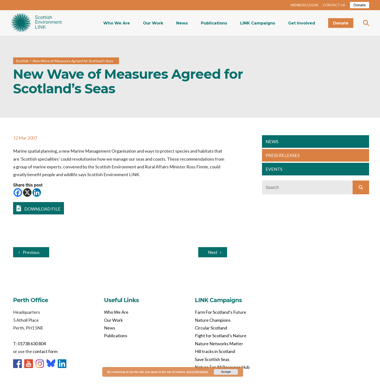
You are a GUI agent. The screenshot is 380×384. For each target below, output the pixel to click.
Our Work (153, 23)
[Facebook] (18, 192)
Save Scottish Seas (212, 359)
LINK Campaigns (257, 23)
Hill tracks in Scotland (215, 351)
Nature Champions (212, 320)
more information (197, 371)
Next (212, 252)
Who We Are (116, 23)
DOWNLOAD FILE (38, 208)
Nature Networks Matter (219, 343)
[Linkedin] (36, 192)
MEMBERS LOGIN (304, 5)
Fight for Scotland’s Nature (220, 335)
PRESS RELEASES (283, 155)
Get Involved (301, 23)
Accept (226, 372)
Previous (31, 252)
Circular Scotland (211, 327)
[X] (27, 192)
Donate (359, 4)
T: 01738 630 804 (29, 343)
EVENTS (274, 169)
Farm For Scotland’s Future (220, 312)
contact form (45, 351)
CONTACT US (334, 5)
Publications (214, 23)
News (182, 23)
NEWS (272, 141)
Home (36, 23)
